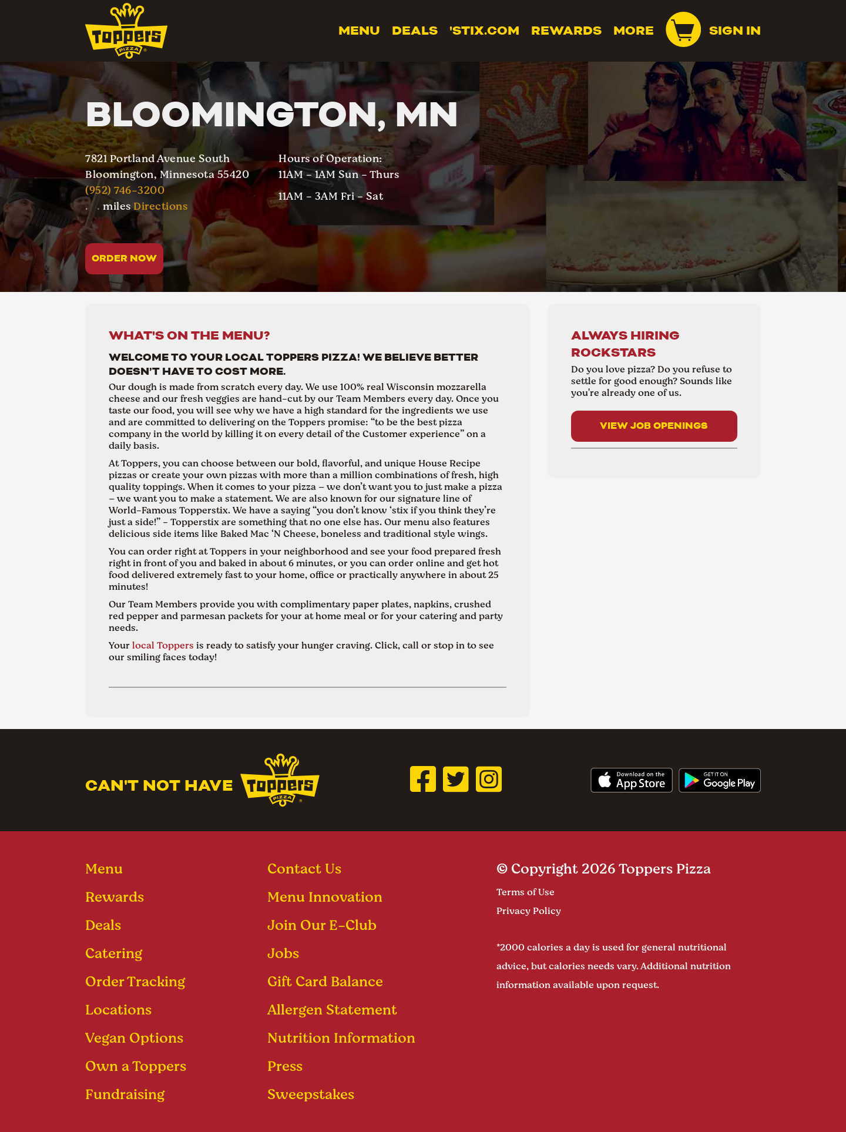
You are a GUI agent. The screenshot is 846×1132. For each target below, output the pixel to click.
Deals (415, 30)
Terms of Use (525, 892)
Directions (160, 206)
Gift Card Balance (325, 981)
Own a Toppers (135, 1066)
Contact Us (304, 868)
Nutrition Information (341, 1038)
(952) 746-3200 (124, 190)
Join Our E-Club (322, 925)
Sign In (735, 30)
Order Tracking (135, 981)
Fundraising (124, 1094)
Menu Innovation (324, 897)
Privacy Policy (528, 911)
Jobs (283, 953)
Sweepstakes (310, 1094)
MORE (633, 30)
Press (285, 1066)
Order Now (124, 258)
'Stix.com (484, 30)
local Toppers (163, 645)
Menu (359, 30)
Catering (113, 953)
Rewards (566, 30)
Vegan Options (134, 1038)
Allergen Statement (332, 1009)
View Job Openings (654, 425)
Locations (118, 1009)
